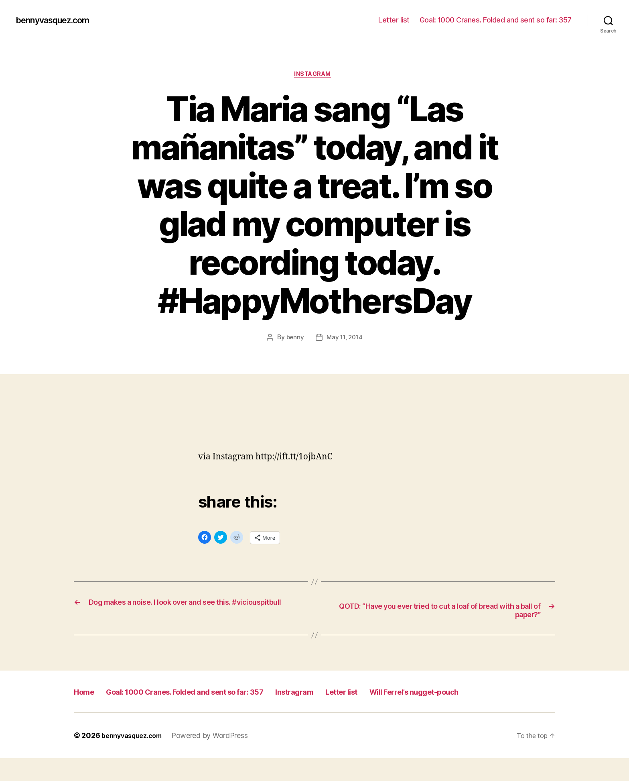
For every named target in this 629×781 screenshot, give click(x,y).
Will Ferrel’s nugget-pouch (132, 714)
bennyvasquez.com (59, 20)
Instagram (315, 76)
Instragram (356, 696)
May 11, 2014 (345, 340)
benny (293, 340)
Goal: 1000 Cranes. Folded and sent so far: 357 (496, 20)
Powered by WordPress (218, 758)
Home (87, 696)
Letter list (394, 20)
